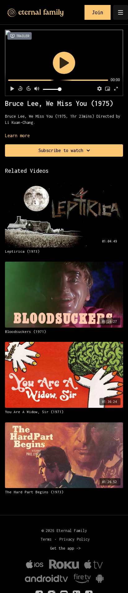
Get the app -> (65, 548)
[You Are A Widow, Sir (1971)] (64, 412)
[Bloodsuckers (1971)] (64, 332)
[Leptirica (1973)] (64, 251)
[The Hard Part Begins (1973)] (64, 492)
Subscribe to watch (65, 150)
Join (97, 12)
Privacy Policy (74, 539)
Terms (46, 539)
